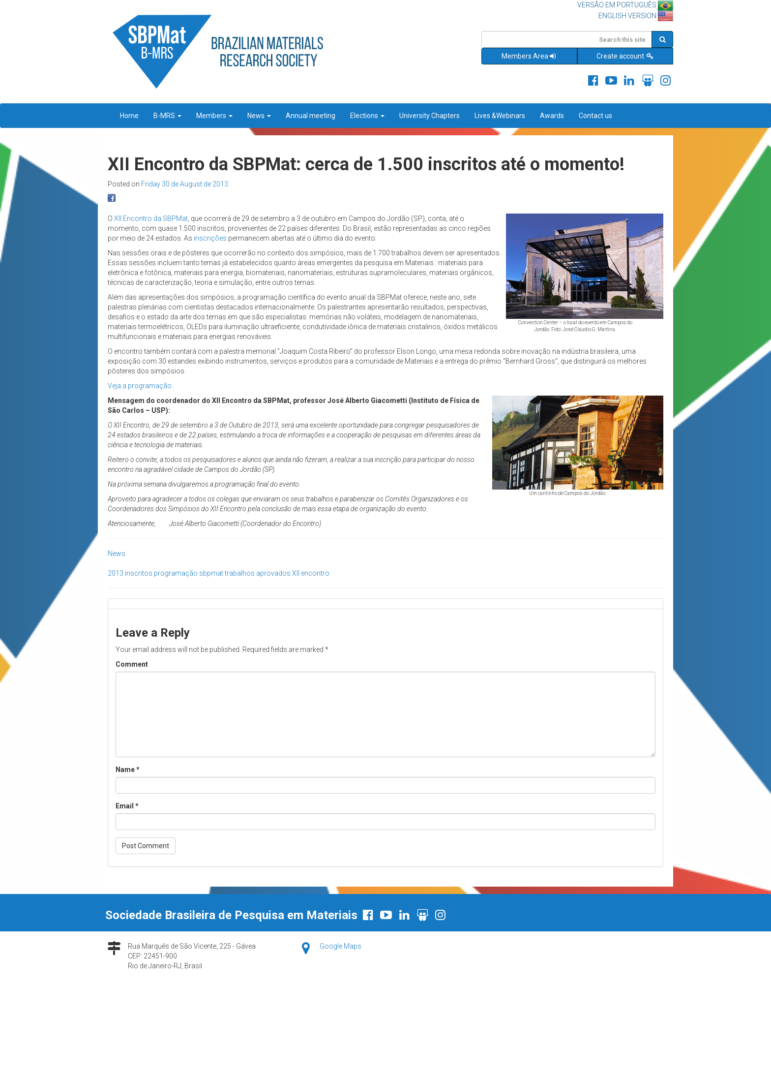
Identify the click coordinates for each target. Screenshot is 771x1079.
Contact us (595, 116)
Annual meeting (310, 116)
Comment (132, 664)
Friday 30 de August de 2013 (184, 184)
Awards (552, 116)
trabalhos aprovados (258, 573)
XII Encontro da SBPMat (151, 218)
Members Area (529, 56)
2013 (115, 573)
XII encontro (310, 573)
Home (129, 116)
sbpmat (211, 573)
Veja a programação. (140, 386)
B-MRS (167, 116)
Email (127, 806)
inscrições (210, 238)
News (259, 116)
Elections (367, 116)
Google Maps (340, 946)
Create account (625, 56)
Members (214, 116)
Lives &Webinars (499, 116)
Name (128, 769)
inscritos (138, 573)
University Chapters (429, 116)
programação (176, 573)
